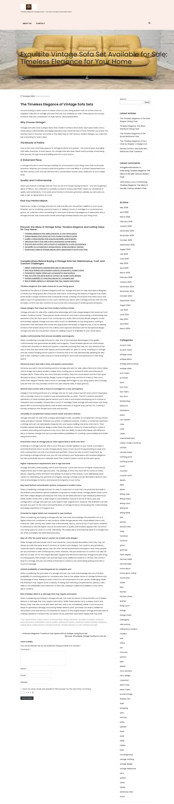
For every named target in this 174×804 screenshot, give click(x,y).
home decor (125, 568)
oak (121, 638)
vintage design (126, 764)
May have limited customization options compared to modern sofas (54, 270)
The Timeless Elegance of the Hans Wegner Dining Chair (135, 120)
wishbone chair (126, 792)
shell (122, 703)
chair (122, 429)
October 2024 (126, 296)
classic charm (43, 619)
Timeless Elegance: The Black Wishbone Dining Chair (132, 127)
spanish (123, 726)
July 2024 (124, 310)
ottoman (124, 652)
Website (24, 685)
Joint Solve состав (127, 182)
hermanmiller (126, 564)
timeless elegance (99, 622)
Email (23, 678)
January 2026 (126, 226)
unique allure (25, 624)
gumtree (124, 550)
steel (122, 731)
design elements (70, 619)
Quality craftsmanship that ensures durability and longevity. (51, 239)
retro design (125, 675)
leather (123, 601)
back (122, 382)
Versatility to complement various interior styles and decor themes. (54, 247)
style (122, 736)
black (122, 415)
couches (123, 471)
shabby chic (125, 699)
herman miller (126, 559)
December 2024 (127, 286)
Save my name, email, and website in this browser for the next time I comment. (57, 691)
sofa (122, 713)
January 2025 (126, 282)
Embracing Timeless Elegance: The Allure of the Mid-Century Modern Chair (135, 173)
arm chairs (124, 373)
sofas (122, 722)
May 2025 (124, 263)
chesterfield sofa (127, 438)
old (121, 647)
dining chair (125, 494)
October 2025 (126, 240)
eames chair (125, 526)
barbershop (125, 401)
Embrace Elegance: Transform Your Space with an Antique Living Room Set (54, 633)
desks (122, 489)
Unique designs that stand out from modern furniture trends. (51, 236)
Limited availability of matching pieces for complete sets (49, 278)
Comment (25, 649)
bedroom (124, 405)
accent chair (125, 345)
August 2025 (125, 249)
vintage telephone (128, 768)
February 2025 (126, 277)
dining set (124, 508)
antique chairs (126, 354)
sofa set (123, 717)
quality (55, 622)
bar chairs (124, 391)
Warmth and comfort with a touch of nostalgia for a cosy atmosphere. (55, 244)
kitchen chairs (126, 596)
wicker (123, 787)
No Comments (43, 96)
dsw (121, 517)
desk (122, 485)
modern (123, 633)
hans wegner (125, 554)
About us (27, 23)
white (122, 782)
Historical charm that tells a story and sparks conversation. (50, 241)
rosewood (124, 680)
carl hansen (125, 419)
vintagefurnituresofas (129, 167)
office (122, 643)
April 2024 (124, 324)
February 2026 (126, 221)
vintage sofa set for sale (71, 624)
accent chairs (126, 350)
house (122, 582)
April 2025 (124, 268)
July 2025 (124, 254)
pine (122, 661)
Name (23, 671)
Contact (40, 23)
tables (122, 745)
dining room (125, 503)
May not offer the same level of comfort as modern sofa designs (53, 275)
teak (122, 750)
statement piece (82, 622)
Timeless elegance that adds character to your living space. (51, 233)
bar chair (124, 387)
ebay (122, 531)
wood (122, 796)
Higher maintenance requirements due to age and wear (49, 267)
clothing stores (126, 461)
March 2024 (125, 328)
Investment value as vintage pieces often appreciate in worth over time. (56, 249)
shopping (124, 708)
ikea (121, 587)
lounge (123, 610)
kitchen (123, 592)
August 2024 (125, 305)
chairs (122, 433)
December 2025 (127, 231)
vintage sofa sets (90, 624)
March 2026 (125, 217)
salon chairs (125, 689)
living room (124, 605)
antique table (125, 368)
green (122, 545)
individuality (40, 622)
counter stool (126, 475)
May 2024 (124, 319)
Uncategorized (126, 754)
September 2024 (127, 300)
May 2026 (124, 207)
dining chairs (125, 498)
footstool (124, 536)
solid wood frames (66, 622)
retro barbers (126, 671)
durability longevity (87, 619)
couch (122, 466)
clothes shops (126, 452)
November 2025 (127, 235)
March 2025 (125, 272)
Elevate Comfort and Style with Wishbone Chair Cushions (133, 150)
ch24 (122, 424)
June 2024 (124, 314)
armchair (124, 378)
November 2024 (127, 291)
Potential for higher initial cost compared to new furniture (50, 273)
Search (123, 99)
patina (48, 622)
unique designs (38, 624)
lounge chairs (125, 615)
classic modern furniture (130, 443)
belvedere (124, 410)
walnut (123, 778)
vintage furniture (53, 624)
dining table (125, 512)
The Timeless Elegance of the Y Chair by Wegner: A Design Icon (133, 142)
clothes (123, 447)
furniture (123, 540)
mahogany (124, 619)
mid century (125, 624)
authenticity (30, 619)
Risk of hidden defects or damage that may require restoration (52, 281)
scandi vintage (126, 694)
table (122, 740)
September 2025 (127, 244)
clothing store (126, 457)
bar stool (124, 396)
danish (123, 480)
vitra (122, 773)
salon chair (124, 685)
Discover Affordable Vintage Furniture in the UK (86, 636)
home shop (125, 578)
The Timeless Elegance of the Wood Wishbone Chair (132, 135)
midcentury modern (128, 629)
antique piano (126, 359)
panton (123, 657)
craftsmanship (56, 619)
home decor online (128, 573)
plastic (123, 666)
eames (123, 522)
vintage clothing (127, 759)
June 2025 (124, 258)
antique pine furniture (129, 364)
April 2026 (124, 212)
